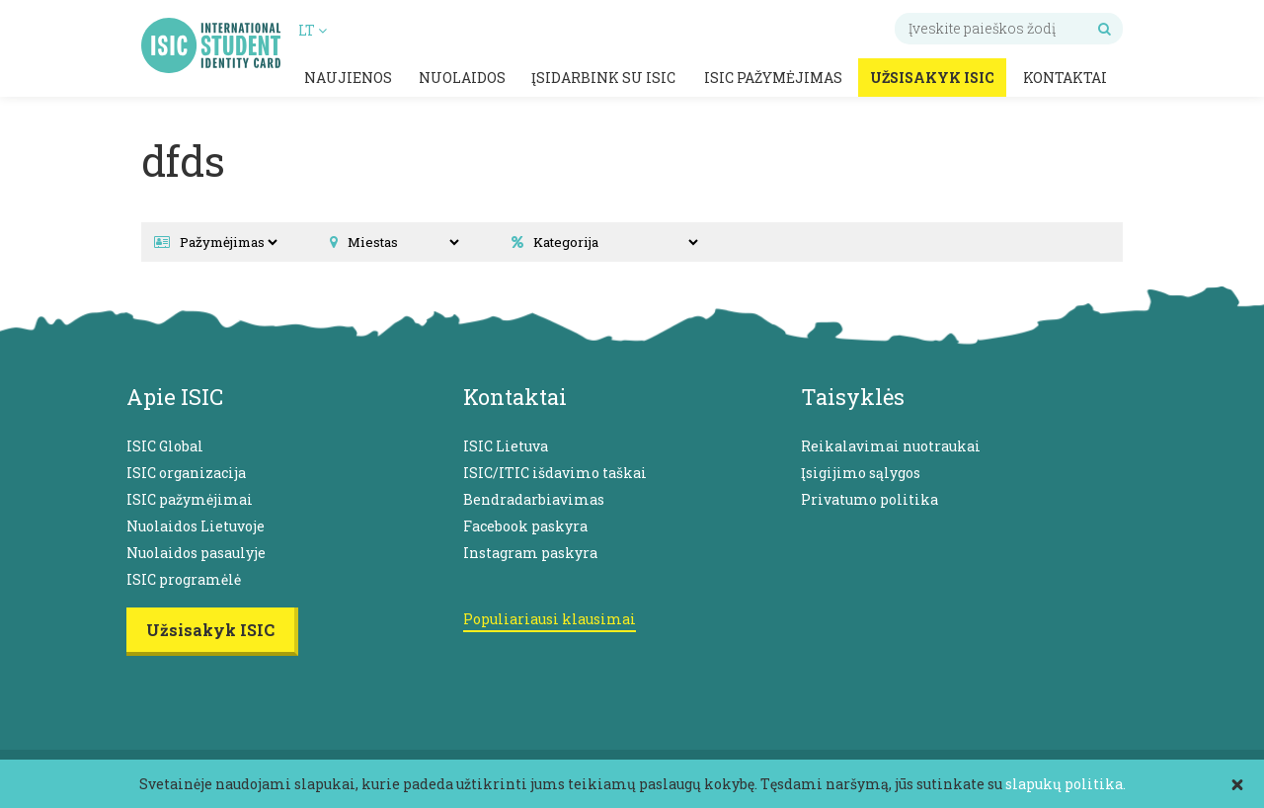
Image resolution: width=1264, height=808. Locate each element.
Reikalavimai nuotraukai (891, 446)
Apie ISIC (174, 396)
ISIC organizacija (186, 472)
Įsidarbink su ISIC (603, 77)
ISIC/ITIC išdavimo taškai (555, 472)
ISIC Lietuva (505, 446)
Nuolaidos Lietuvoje (195, 526)
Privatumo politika (869, 499)
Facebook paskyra (525, 526)
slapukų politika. (1065, 783)
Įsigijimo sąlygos (860, 472)
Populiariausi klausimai (549, 618)
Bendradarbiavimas (533, 499)
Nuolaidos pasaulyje (196, 552)
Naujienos (348, 77)
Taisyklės (853, 396)
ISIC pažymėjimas (773, 77)
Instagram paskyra (530, 552)
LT (312, 30)
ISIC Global (164, 446)
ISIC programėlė (183, 579)
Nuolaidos (462, 77)
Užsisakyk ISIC (932, 77)
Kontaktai (1065, 77)
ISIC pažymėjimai (189, 499)
